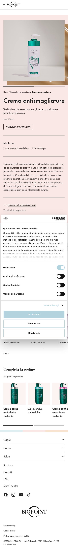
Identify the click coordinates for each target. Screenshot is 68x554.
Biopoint (13, 4)
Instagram (13, 494)
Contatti (7, 472)
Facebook (5, 494)
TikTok (28, 494)
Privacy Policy (9, 525)
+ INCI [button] (6, 353)
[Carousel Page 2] (49, 86)
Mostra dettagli (51, 305)
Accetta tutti (34, 314)
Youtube (21, 494)
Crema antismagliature (41, 92)
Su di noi (8, 465)
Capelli (7, 439)
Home (5, 92)
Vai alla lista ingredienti (14, 210)
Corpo (7, 448)
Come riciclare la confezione (22, 205)
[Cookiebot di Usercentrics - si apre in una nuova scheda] (52, 218)
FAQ (6, 479)
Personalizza (34, 323)
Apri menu (4, 4)
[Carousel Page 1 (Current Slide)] (18, 86)
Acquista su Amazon (18, 126)
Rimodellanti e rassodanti (20, 92)
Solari (6, 456)
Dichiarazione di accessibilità (16, 535)
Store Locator (10, 486)
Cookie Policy (9, 530)
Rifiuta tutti (34, 333)
